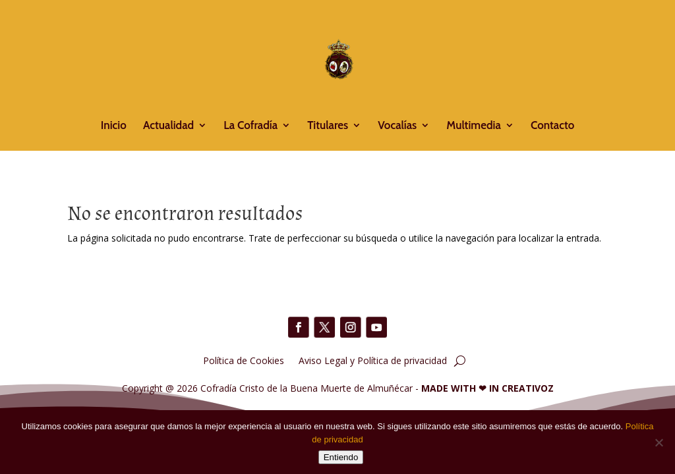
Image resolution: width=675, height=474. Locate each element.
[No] (658, 442)
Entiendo (341, 457)
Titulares (327, 126)
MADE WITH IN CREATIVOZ (487, 388)
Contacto (552, 126)
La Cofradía (250, 126)
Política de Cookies (243, 359)
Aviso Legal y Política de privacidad (373, 359)
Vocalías (397, 126)
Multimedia (473, 126)
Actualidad (168, 126)
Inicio (114, 126)
